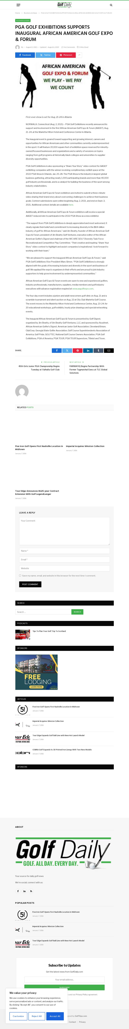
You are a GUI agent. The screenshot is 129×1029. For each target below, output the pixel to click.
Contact (72, 1022)
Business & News (22, 20)
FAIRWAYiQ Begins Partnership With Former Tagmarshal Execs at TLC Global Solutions (88, 370)
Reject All (37, 1016)
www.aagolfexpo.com (82, 288)
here (71, 205)
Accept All (55, 1016)
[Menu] (18, 5)
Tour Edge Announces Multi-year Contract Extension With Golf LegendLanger (37, 493)
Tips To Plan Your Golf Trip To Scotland (49, 631)
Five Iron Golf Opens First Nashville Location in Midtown (39, 448)
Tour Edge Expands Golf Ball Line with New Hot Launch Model (58, 735)
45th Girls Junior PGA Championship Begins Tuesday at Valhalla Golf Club (39, 368)
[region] (37, 1005)
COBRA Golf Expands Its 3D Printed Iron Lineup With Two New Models (62, 749)
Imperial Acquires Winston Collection (85, 446)
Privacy (82, 1022)
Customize (18, 1016)
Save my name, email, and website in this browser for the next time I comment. (59, 575)
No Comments (68, 47)
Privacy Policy (82, 995)
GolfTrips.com (81, 1016)
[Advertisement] (36, 790)
